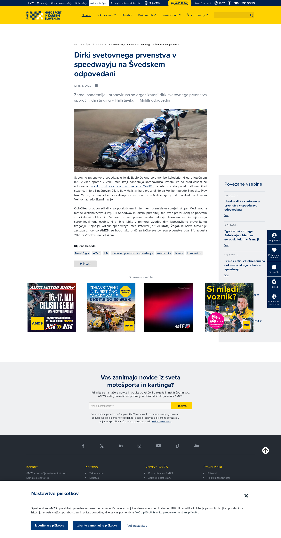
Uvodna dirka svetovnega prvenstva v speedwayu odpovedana (242, 205)
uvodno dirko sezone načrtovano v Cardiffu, (122, 186)
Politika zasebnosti (218, 478)
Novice (101, 44)
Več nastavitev (137, 525)
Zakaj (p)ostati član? (159, 478)
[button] (251, 15)
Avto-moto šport (84, 44)
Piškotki (212, 473)
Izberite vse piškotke (49, 525)
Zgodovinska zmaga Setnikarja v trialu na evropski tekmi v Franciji (241, 235)
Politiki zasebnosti (161, 421)
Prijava (182, 406)
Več (226, 215)
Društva (94, 478)
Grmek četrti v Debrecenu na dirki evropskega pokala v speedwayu (244, 265)
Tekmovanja (96, 473)
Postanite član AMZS (160, 473)
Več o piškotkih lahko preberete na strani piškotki (166, 512)
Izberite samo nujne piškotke (96, 525)
